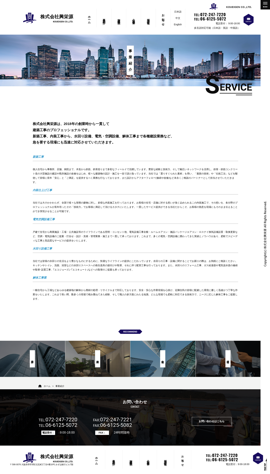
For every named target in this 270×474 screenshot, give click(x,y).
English (178, 24)
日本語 (177, 11)
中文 (177, 18)
